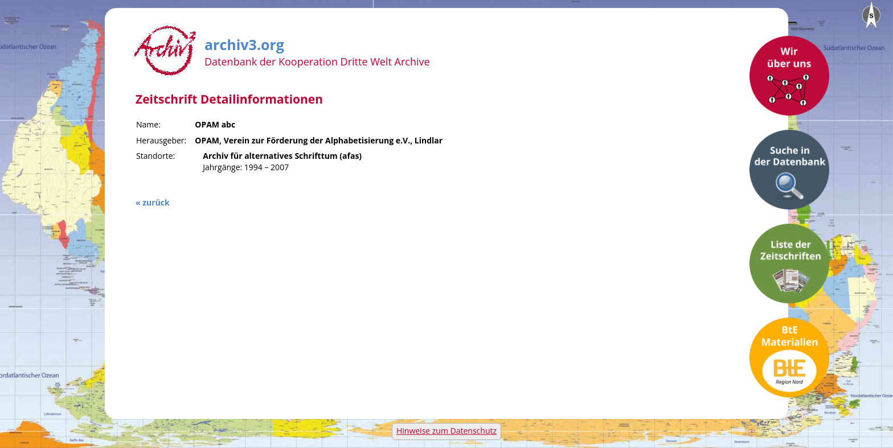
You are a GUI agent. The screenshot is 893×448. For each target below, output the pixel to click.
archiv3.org (244, 43)
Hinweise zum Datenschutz (446, 430)
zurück (155, 202)
